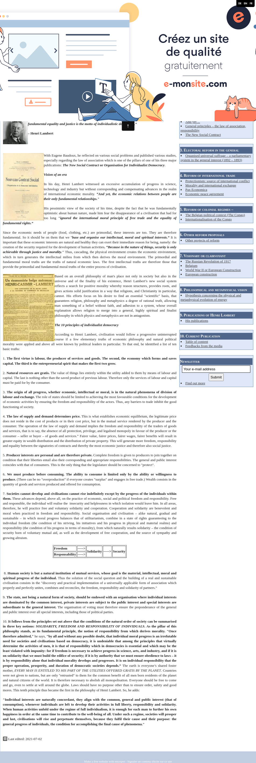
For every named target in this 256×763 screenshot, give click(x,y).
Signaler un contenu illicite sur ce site (149, 761)
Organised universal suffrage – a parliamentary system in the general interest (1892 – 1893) (216, 158)
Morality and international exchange (210, 185)
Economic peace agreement (204, 194)
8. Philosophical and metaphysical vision (213, 290)
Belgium (191, 266)
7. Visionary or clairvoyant (203, 256)
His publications (196, 321)
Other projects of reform (202, 240)
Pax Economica (196, 190)
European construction (201, 274)
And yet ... (192, 122)
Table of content (196, 342)
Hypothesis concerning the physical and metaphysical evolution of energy (211, 297)
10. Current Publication (200, 336)
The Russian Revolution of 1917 (208, 261)
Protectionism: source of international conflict (217, 181)
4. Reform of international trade (208, 176)
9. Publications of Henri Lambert (207, 315)
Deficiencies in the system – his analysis (213, 117)
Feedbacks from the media (204, 346)
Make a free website (96, 761)
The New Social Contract (203, 135)
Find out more (195, 383)
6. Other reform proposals (202, 235)
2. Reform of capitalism (199, 103)
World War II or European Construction (213, 270)
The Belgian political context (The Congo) (215, 215)
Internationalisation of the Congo (208, 219)
